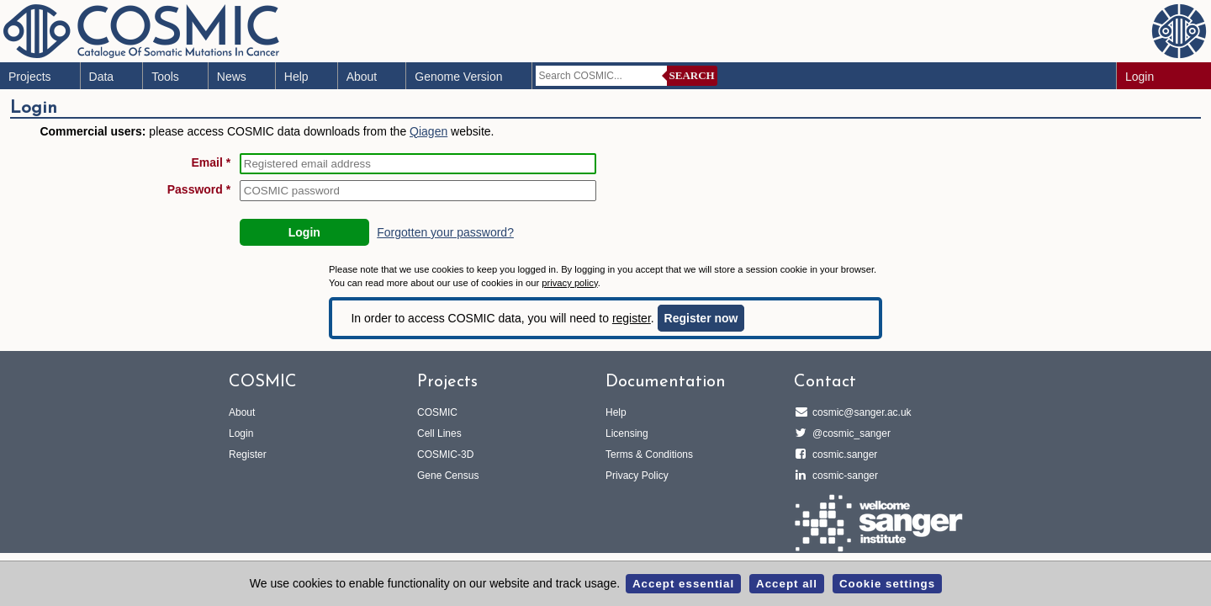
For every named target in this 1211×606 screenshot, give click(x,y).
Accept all (786, 583)
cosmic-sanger (842, 475)
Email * (211, 162)
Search (692, 75)
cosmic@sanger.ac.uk (859, 412)
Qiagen (428, 131)
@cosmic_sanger (849, 433)
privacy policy (569, 283)
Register (248, 454)
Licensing (627, 433)
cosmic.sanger (842, 454)
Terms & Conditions (649, 454)
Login (1139, 76)
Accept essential (683, 583)
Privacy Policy (637, 475)
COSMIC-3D (445, 454)
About (362, 76)
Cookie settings (887, 583)
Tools (165, 76)
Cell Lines (439, 433)
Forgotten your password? (445, 232)
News (231, 76)
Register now (701, 318)
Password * (198, 189)
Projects (29, 76)
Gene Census (448, 475)
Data (101, 76)
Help (296, 76)
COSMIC (437, 412)
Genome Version (458, 76)
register (631, 318)
